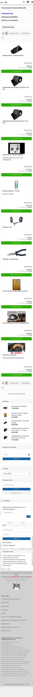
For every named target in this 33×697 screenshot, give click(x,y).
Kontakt (3, 613)
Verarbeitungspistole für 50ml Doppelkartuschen (16, 323)
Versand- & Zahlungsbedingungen (11, 617)
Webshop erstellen (9, 684)
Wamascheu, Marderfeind (9, 355)
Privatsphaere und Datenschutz (10, 599)
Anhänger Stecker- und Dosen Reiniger (13, 55)
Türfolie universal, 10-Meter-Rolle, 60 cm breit (15, 291)
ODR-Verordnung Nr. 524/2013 (10, 627)
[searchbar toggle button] (24, 2)
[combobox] (14, 33)
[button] (3, 33)
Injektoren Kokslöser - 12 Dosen (11, 191)
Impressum (4, 610)
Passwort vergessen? (9, 545)
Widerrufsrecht (5, 624)
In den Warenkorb (16, 71)
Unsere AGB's (5, 606)
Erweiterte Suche (16, 493)
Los (28, 516)
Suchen (16, 489)
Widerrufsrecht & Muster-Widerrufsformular (14, 620)
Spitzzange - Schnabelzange (10, 259)
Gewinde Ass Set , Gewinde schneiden (13, 154)
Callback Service (6, 631)
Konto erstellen (7, 542)
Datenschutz (5, 602)
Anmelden (16, 458)
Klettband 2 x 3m (7, 227)
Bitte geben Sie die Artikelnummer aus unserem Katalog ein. (14, 508)
